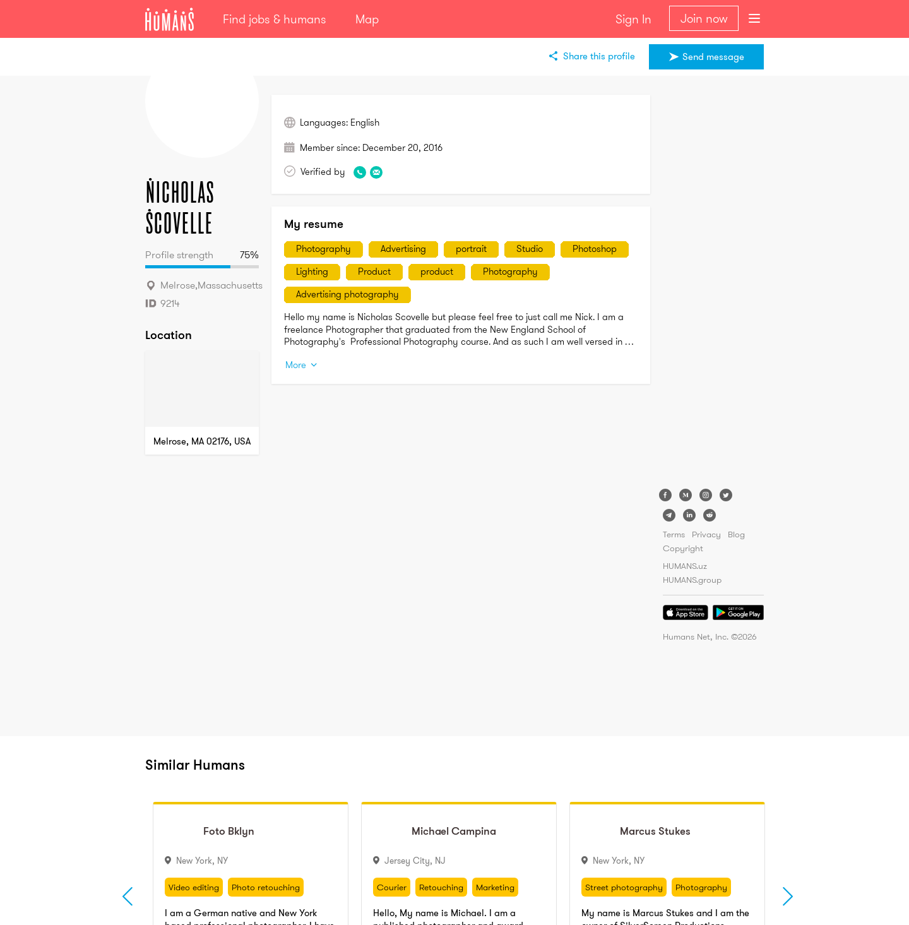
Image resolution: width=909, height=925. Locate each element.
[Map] (202, 389)
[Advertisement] (713, 284)
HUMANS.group (692, 579)
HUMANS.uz (685, 565)
